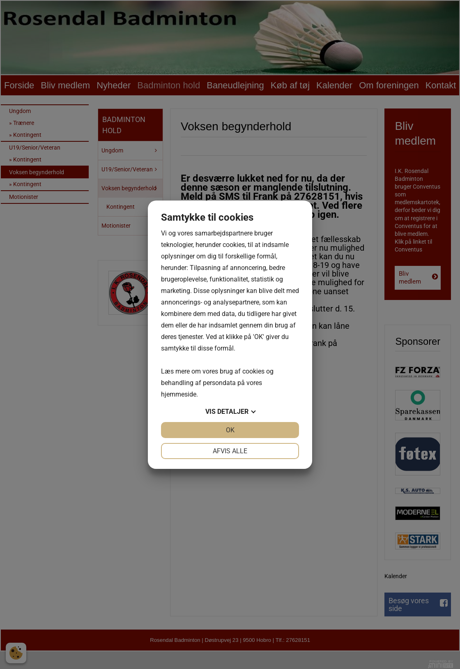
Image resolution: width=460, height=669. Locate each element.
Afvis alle (230, 451)
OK (230, 430)
